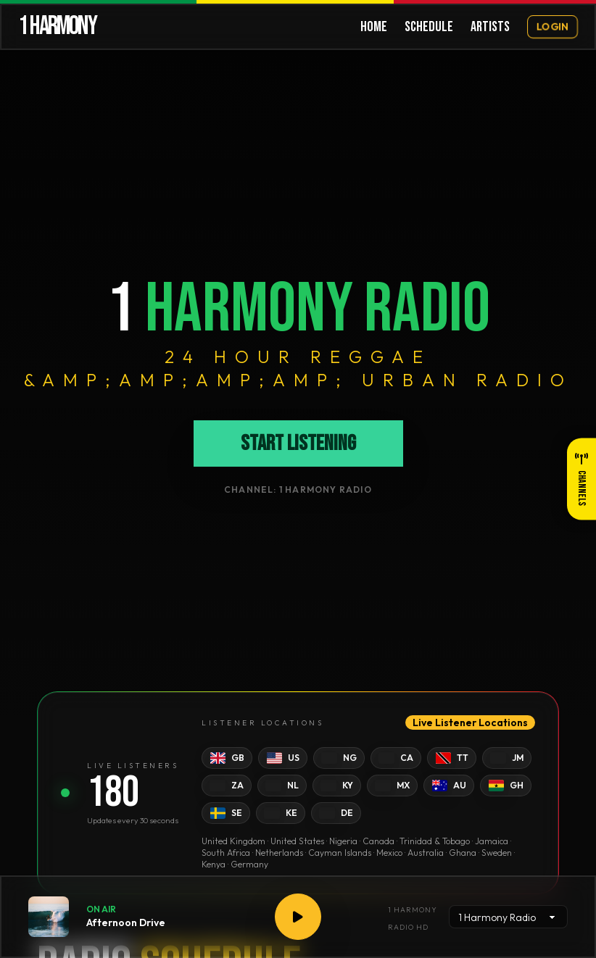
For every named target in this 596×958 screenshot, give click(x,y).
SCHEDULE (429, 27)
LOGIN (552, 26)
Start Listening (298, 443)
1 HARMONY (57, 26)
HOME (373, 27)
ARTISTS (490, 27)
